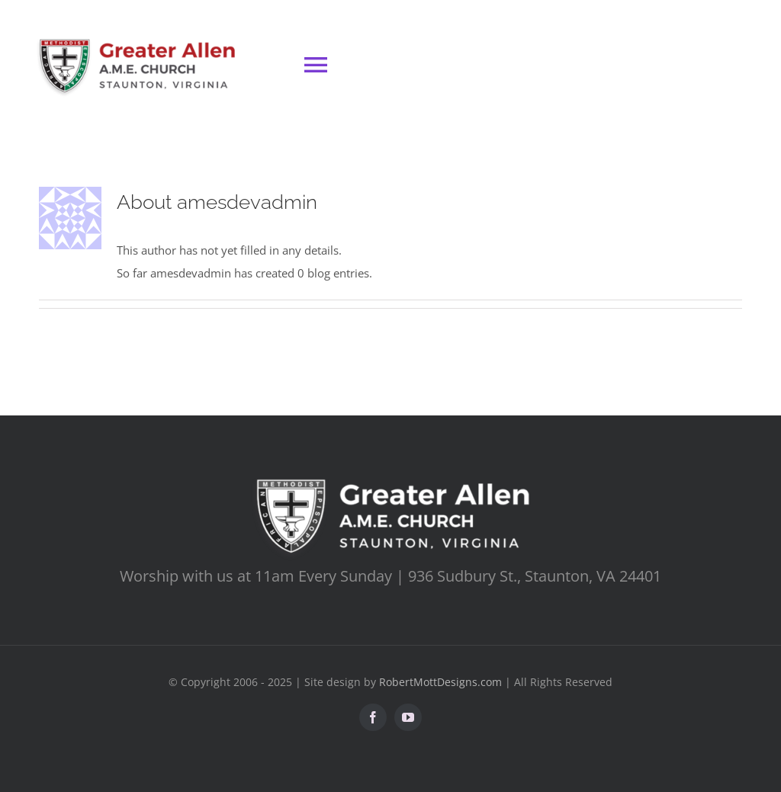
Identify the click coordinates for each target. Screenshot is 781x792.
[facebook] (373, 717)
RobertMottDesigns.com (440, 682)
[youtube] (408, 717)
